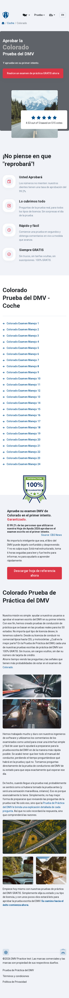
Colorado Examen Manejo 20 (21, 439)
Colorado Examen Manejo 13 (21, 396)
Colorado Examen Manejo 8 (21, 366)
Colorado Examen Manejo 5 (21, 348)
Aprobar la (13, 40)
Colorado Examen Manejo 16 (21, 415)
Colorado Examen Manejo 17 (21, 421)
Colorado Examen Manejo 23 (21, 458)
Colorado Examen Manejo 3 (21, 335)
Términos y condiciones (16, 976)
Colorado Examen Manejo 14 (21, 403)
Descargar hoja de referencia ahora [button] (34, 573)
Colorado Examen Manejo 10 (21, 378)
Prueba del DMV (18, 53)
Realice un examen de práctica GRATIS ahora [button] (33, 73)
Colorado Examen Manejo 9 (21, 372)
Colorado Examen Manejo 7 (21, 360)
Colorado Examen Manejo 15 (21, 409)
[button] (6, 952)
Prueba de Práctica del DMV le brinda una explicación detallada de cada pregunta (33, 807)
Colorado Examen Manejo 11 (21, 384)
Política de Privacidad (15, 981)
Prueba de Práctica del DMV (18, 970)
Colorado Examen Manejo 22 (21, 451)
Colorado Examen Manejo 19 (21, 433)
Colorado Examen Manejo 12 (21, 390)
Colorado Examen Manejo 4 (21, 341)
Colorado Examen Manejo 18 (21, 427)
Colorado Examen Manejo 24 (21, 464)
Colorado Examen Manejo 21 (21, 445)
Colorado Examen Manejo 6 (21, 354)
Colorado (16, 47)
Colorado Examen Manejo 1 (21, 323)
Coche (10, 23)
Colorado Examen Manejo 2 (21, 329)
